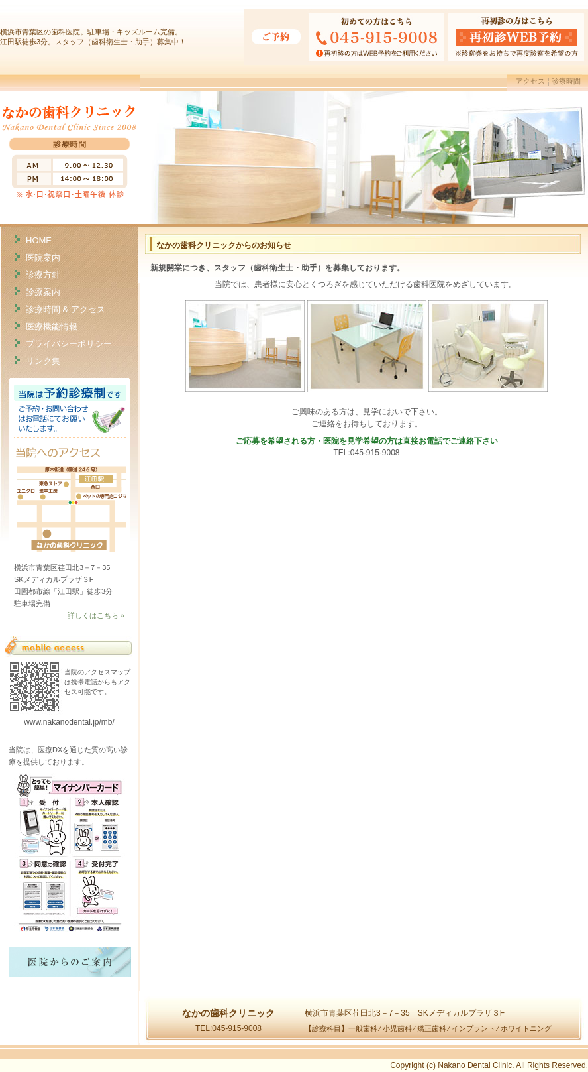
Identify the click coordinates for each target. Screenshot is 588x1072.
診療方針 (43, 274)
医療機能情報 (51, 326)
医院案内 (43, 257)
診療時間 (566, 81)
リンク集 (43, 360)
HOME (39, 239)
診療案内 (43, 291)
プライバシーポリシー (69, 343)
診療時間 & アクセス (65, 308)
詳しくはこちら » (96, 615)
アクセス (530, 81)
